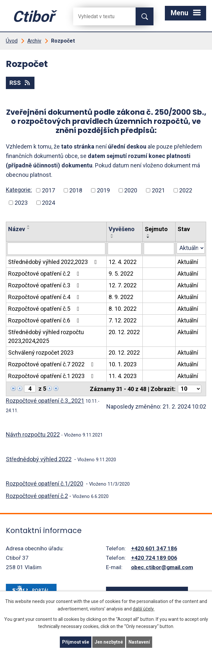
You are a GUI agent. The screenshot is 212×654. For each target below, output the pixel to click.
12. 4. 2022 (123, 261)
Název (16, 229)
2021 (158, 190)
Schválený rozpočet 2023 (40, 352)
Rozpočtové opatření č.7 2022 (52, 364)
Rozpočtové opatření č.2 (45, 273)
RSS (20, 82)
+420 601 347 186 (154, 548)
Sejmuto (156, 229)
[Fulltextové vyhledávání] (99, 16)
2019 (103, 190)
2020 (130, 190)
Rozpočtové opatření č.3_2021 (45, 400)
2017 (48, 190)
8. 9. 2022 (121, 297)
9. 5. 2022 (121, 273)
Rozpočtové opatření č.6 (45, 320)
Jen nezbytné (109, 642)
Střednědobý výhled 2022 (39, 459)
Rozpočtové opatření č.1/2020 (44, 483)
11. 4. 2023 (123, 376)
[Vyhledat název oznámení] (56, 248)
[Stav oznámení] (191, 248)
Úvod (12, 41)
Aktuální (188, 261)
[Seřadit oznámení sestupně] (28, 228)
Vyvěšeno (122, 229)
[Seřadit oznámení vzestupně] (28, 226)
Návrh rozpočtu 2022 (33, 434)
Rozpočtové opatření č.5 (45, 308)
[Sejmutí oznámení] (159, 248)
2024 (48, 202)
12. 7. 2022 (123, 285)
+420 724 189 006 (154, 558)
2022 (185, 190)
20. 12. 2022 (124, 332)
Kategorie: (19, 189)
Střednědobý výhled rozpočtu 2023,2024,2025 (46, 336)
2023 (21, 202)
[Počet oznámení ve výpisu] (189, 389)
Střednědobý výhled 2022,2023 (53, 261)
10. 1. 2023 (123, 364)
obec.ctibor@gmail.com (162, 567)
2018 (75, 190)
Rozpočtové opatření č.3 (45, 285)
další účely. (143, 608)
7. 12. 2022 (123, 320)
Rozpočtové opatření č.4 (45, 297)
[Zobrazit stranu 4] (30, 388)
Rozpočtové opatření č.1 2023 (52, 376)
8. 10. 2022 (123, 308)
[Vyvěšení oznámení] (124, 248)
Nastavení (139, 642)
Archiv (34, 41)
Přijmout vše (75, 642)
